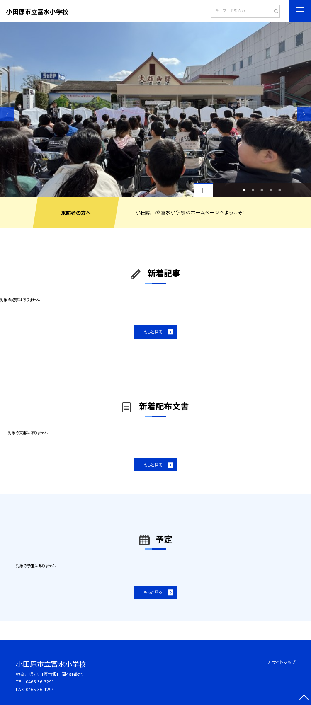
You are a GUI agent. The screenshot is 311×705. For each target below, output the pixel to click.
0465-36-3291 (40, 681)
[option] (155, 109)
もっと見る (152, 332)
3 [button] (262, 190)
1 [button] (244, 190)
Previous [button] (7, 114)
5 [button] (279, 190)
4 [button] (271, 190)
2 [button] (253, 190)
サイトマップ (284, 662)
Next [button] (304, 114)
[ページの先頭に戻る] (304, 698)
